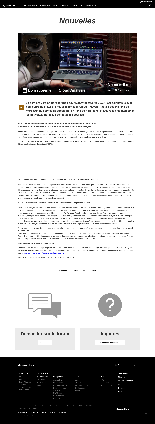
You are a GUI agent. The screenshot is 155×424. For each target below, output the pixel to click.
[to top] (146, 414)
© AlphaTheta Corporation (26, 415)
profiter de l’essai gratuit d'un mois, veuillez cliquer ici (43, 253)
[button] (126, 365)
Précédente (62, 271)
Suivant (94, 271)
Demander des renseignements (110, 342)
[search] (150, 5)
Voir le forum (45, 342)
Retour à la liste (79, 271)
